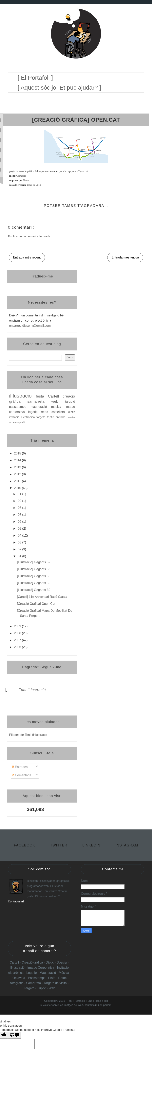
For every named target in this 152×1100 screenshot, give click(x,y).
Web (52, 988)
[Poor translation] (14, 1035)
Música (64, 972)
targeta (41, 417)
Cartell (55, 396)
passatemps (19, 406)
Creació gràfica (32, 962)
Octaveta (19, 978)
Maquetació (48, 972)
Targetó (29, 988)
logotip (34, 412)
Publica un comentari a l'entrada (29, 236)
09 (20, 501)
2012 (18, 474)
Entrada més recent (27, 257)
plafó (22, 422)
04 (20, 535)
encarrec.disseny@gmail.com (30, 325)
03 (20, 542)
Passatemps (37, 978)
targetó (70, 401)
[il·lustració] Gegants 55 (33, 576)
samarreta (39, 401)
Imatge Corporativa (40, 967)
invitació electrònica (22, 417)
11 (20, 494)
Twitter (59, 845)
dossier (71, 417)
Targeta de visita (55, 983)
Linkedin (92, 845)
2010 (18, 488)
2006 (18, 647)
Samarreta (34, 983)
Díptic (50, 962)
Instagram (126, 845)
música (58, 406)
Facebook (25, 845)
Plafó (52, 978)
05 (20, 528)
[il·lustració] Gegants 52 (33, 583)
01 (20, 556)
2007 (18, 640)
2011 (18, 481)
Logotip (32, 972)
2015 (18, 453)
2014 (18, 460)
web (58, 401)
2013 (18, 467)
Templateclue (60, 1009)
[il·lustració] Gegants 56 (33, 569)
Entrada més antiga (125, 257)
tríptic (51, 417)
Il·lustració (17, 967)
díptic (71, 412)
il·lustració (22, 396)
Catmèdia (21, 175)
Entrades (20, 767)
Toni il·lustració (32, 690)
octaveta (14, 422)
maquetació (40, 406)
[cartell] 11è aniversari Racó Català (42, 596)
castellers (59, 412)
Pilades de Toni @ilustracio (28, 734)
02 (20, 549)
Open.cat (83, 171)
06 (20, 521)
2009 (18, 626)
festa (42, 396)
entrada (61, 417)
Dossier (62, 962)
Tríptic (42, 988)
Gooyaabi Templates (98, 1009)
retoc (46, 412)
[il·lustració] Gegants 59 (33, 562)
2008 (18, 633)
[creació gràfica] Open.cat (36, 603)
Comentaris (21, 775)
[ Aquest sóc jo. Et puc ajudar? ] (59, 87)
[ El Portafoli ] (35, 77)
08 (20, 507)
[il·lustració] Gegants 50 (33, 590)
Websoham (72, 1009)
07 (20, 514)
